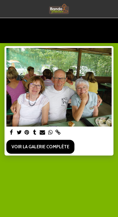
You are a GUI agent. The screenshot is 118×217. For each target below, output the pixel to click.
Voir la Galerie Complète (40, 146)
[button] (7, 8)
